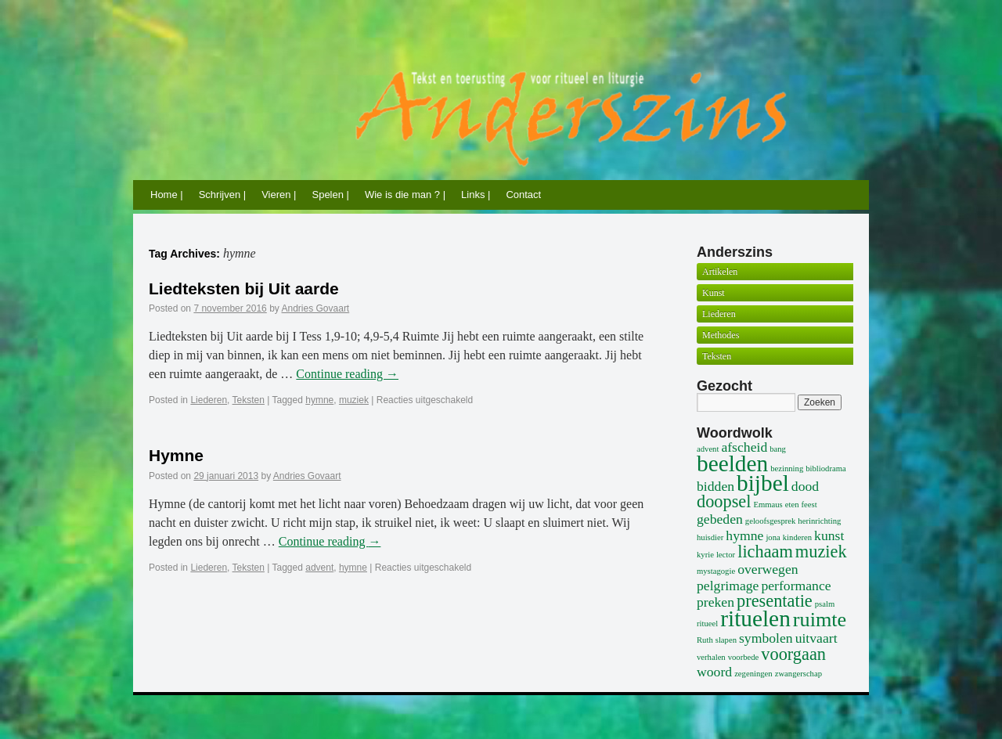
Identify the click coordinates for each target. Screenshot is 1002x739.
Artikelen (719, 271)
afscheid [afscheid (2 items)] (744, 447)
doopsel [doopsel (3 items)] (724, 501)
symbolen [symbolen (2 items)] (766, 638)
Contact (523, 194)
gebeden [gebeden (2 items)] (720, 519)
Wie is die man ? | (405, 194)
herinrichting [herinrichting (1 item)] (819, 521)
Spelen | (330, 194)
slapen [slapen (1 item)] (726, 640)
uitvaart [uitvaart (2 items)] (816, 638)
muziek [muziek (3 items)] (821, 551)
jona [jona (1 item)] (773, 537)
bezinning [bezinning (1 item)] (786, 468)
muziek (354, 400)
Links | (475, 194)
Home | (166, 194)
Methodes (720, 335)
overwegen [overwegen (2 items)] (767, 569)
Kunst (713, 292)
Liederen (208, 400)
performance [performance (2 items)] (796, 585)
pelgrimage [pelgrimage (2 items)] (728, 585)
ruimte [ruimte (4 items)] (819, 619)
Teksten (248, 400)
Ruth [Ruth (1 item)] (705, 640)
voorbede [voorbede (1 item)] (743, 657)
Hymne (176, 455)
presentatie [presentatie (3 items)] (775, 601)
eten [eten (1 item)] (792, 504)
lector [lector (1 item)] (725, 554)
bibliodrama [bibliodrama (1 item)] (826, 468)
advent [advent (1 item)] (708, 449)
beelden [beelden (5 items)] (732, 463)
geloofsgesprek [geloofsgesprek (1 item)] (770, 521)
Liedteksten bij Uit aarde (244, 288)
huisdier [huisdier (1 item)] (710, 537)
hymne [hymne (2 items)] (744, 535)
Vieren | (278, 194)
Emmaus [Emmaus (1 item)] (767, 504)
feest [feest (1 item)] (809, 504)
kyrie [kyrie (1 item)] (705, 554)
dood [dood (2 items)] (805, 486)
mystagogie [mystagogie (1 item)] (716, 571)
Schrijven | (222, 194)
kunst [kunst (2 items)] (829, 535)
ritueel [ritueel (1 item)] (707, 623)
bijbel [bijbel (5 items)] (763, 483)
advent (319, 567)
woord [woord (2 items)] (714, 672)
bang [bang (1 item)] (778, 449)
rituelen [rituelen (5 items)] (755, 618)
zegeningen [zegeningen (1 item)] (753, 673)
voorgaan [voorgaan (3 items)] (793, 654)
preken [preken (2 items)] (715, 602)
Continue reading (347, 373)
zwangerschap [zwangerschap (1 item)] (798, 673)
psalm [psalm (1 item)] (824, 604)
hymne (319, 400)
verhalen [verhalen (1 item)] (711, 657)
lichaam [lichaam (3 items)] (765, 551)
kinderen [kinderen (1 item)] (797, 537)
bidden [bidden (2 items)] (715, 486)
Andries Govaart (316, 308)
